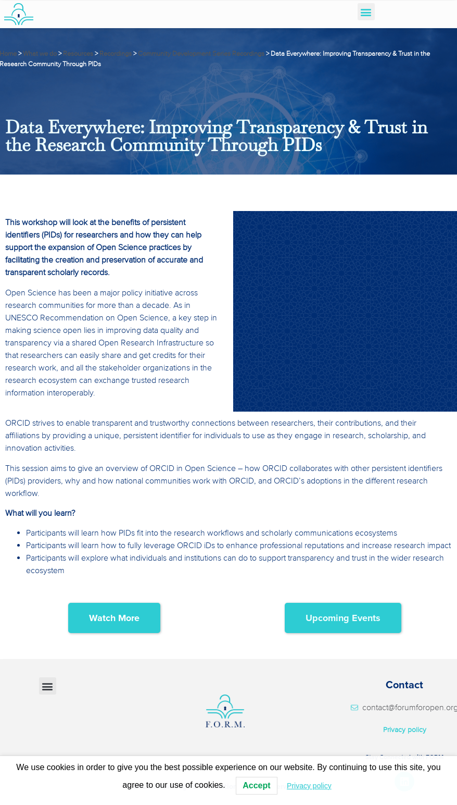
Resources (78, 53)
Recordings (115, 53)
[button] (366, 11)
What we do (40, 53)
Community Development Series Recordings (201, 53)
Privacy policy (404, 729)
